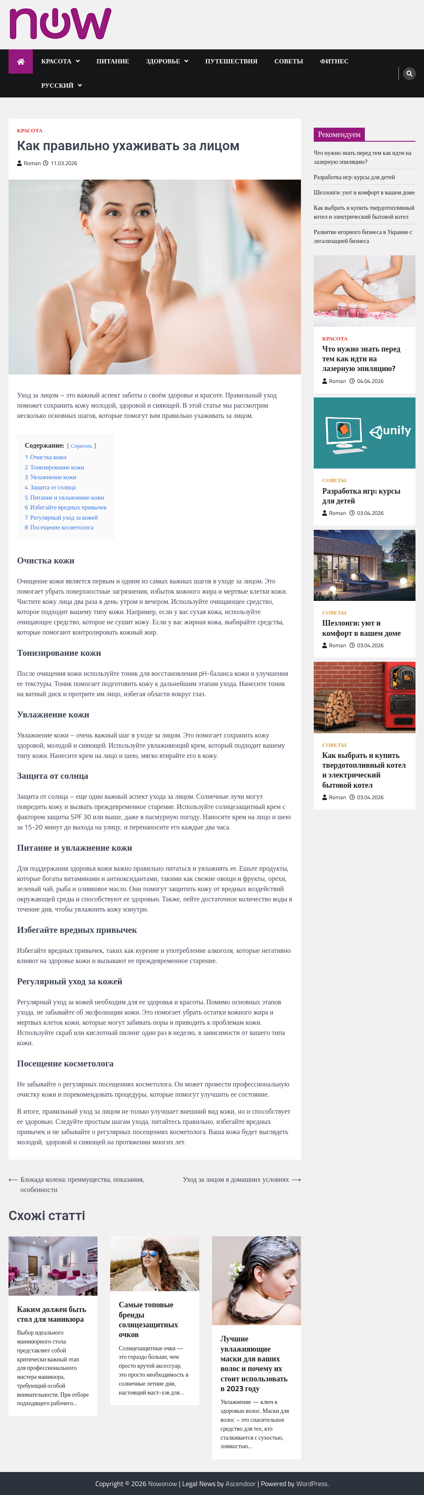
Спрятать (81, 445)
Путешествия (231, 61)
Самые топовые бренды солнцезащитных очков (148, 1319)
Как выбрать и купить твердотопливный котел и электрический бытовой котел (364, 212)
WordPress (311, 1483)
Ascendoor (241, 1483)
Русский (57, 85)
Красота (56, 61)
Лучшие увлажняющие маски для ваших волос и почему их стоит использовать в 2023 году (254, 1363)
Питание (113, 61)
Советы (289, 61)
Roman (29, 163)
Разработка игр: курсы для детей (354, 176)
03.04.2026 (367, 513)
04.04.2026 (367, 381)
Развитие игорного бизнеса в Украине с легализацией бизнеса (363, 236)
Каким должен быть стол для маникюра (51, 1314)
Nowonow (162, 1483)
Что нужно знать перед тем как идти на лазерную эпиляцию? (362, 157)
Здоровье (163, 61)
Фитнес (334, 61)
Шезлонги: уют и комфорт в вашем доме (364, 192)
